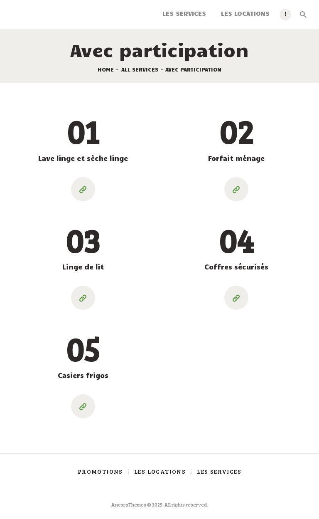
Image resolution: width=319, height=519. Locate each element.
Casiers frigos (83, 375)
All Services (139, 69)
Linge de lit (83, 266)
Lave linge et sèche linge (83, 158)
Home (106, 69)
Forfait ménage (236, 158)
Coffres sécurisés (236, 266)
